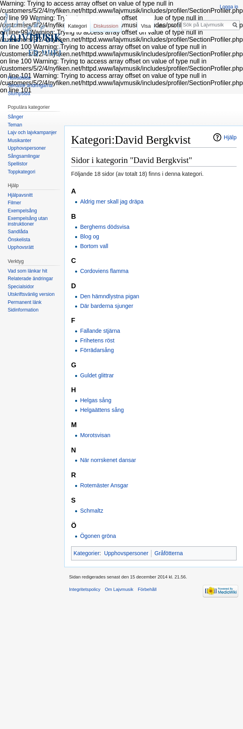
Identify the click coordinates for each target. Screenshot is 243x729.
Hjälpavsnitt (20, 195)
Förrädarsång (97, 350)
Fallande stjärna (100, 331)
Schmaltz (91, 510)
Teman (15, 125)
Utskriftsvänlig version (31, 294)
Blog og (89, 236)
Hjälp (230, 137)
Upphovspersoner (126, 553)
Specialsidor (21, 286)
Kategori (77, 26)
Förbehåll (147, 589)
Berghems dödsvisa (104, 227)
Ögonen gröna (98, 536)
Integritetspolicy (84, 589)
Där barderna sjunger (106, 306)
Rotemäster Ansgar (104, 485)
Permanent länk (24, 302)
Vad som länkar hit (27, 271)
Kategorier (87, 553)
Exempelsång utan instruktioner (27, 221)
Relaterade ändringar (30, 278)
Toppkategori (21, 172)
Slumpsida (19, 93)
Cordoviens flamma (104, 271)
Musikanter (19, 140)
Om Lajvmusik (119, 589)
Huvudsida (19, 78)
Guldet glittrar (97, 375)
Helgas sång (95, 400)
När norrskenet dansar (108, 460)
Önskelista (19, 239)
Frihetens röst (97, 340)
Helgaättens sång (102, 410)
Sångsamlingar (24, 156)
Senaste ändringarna (30, 85)
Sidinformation (23, 310)
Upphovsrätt (21, 247)
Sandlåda (18, 231)
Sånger (15, 117)
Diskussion (106, 26)
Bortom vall (94, 246)
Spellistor (17, 164)
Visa (144, 26)
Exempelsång (22, 211)
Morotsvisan (95, 435)
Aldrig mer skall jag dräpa (111, 201)
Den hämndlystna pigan (109, 296)
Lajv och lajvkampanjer (32, 132)
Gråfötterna (168, 553)
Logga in (229, 7)
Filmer (14, 203)
